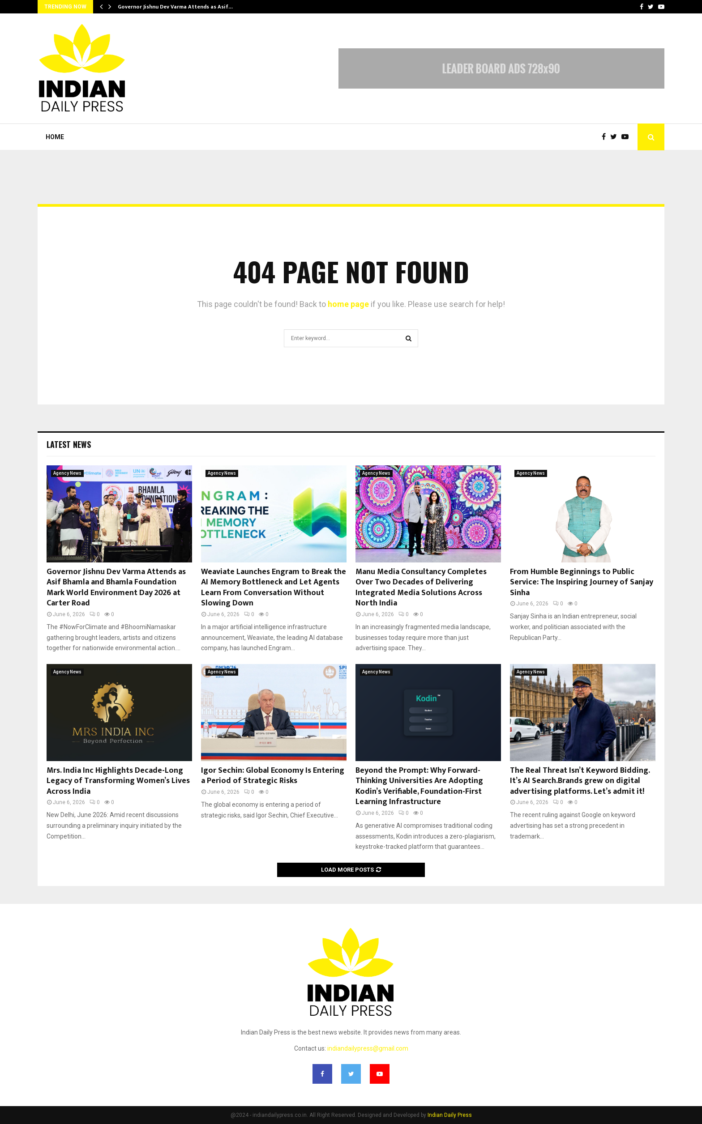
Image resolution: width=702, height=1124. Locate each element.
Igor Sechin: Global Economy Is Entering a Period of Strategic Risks (272, 776)
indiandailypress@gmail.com (367, 1048)
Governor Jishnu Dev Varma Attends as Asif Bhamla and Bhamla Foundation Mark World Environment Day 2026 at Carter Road (116, 587)
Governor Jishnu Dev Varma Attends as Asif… (175, 6)
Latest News (69, 444)
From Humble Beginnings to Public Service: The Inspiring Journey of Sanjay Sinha (581, 582)
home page (348, 304)
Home (55, 136)
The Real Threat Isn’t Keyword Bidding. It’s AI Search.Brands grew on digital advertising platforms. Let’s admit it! (580, 781)
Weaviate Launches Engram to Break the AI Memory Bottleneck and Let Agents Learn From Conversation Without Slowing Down (273, 587)
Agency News (67, 473)
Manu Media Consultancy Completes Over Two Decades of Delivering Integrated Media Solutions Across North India (421, 587)
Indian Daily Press (450, 1115)
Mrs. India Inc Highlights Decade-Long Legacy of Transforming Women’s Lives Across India (118, 781)
